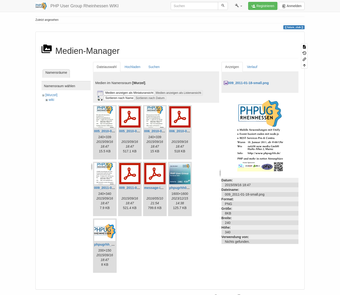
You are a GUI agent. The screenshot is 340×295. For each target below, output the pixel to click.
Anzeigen (232, 67)
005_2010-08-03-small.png (114, 131)
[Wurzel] (51, 95)
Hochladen (132, 67)
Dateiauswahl (107, 67)
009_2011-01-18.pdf (134, 188)
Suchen (154, 67)
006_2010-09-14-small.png (164, 131)
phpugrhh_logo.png (109, 244)
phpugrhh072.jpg (182, 188)
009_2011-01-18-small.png (114, 188)
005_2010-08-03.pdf (134, 131)
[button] (238, 6)
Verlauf (252, 67)
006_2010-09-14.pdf (184, 131)
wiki (51, 100)
